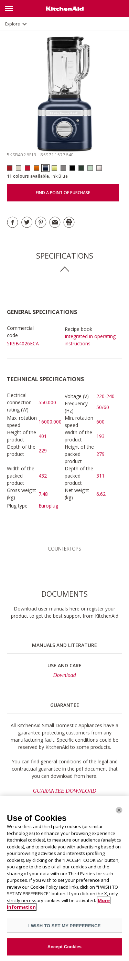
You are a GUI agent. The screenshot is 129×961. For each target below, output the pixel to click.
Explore (12, 24)
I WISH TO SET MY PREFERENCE (64, 925)
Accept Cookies (64, 946)
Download (64, 675)
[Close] (119, 810)
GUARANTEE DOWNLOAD (64, 791)
